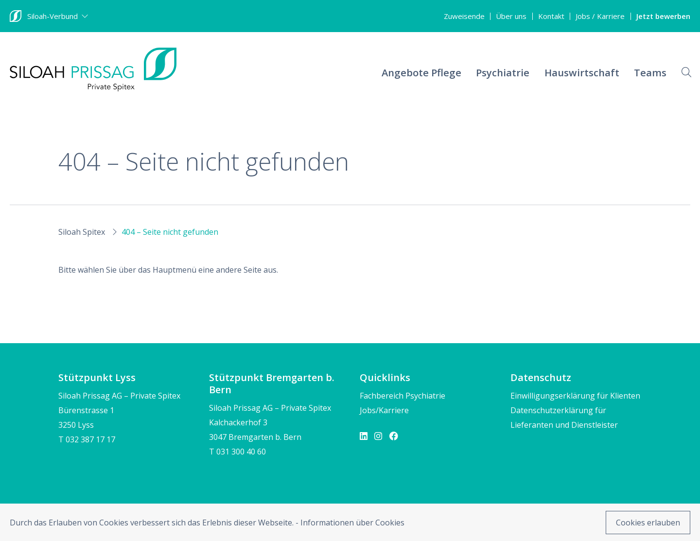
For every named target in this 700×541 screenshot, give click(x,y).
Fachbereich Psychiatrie (402, 395)
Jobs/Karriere (384, 410)
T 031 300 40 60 (237, 451)
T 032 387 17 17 (86, 439)
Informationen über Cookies (352, 522)
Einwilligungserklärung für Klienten (575, 395)
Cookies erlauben (648, 522)
